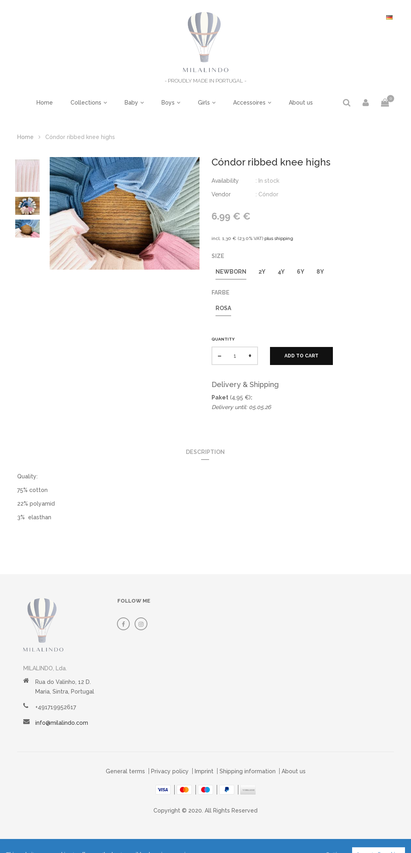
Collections (86, 102)
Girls (204, 102)
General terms (125, 771)
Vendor (221, 194)
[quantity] (235, 355)
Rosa (223, 308)
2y (262, 271)
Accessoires (249, 102)
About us (301, 102)
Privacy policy (170, 771)
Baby (131, 102)
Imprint (204, 771)
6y (300, 271)
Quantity (223, 339)
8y (320, 271)
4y (281, 271)
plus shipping (278, 238)
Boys (168, 102)
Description (205, 452)
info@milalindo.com (61, 723)
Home (44, 102)
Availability (225, 180)
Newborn (231, 271)
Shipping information (248, 771)
